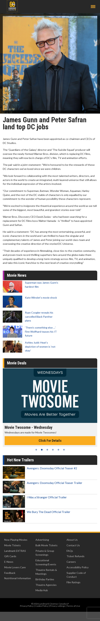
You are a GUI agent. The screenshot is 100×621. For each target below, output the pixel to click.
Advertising (42, 539)
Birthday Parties (44, 579)
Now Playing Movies (15, 539)
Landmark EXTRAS (15, 550)
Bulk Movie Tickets (46, 545)
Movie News (16, 275)
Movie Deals (16, 363)
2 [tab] (42, 450)
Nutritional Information (17, 578)
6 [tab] (64, 450)
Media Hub (41, 590)
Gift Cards (10, 556)
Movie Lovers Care (15, 567)
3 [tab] (47, 450)
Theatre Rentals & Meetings (46, 571)
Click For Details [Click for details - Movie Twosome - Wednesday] (50, 440)
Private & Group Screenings (44, 552)
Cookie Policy (41, 606)
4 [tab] (53, 450)
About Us (72, 539)
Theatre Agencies (46, 584)
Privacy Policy (26, 606)
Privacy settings (57, 606)
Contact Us (73, 545)
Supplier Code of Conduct (76, 574)
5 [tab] (58, 450)
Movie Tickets (12, 545)
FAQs (70, 550)
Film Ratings (73, 582)
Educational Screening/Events (45, 562)
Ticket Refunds (75, 556)
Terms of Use (73, 606)
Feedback (9, 572)
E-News (8, 561)
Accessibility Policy (78, 567)
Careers (71, 561)
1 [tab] (36, 450)
